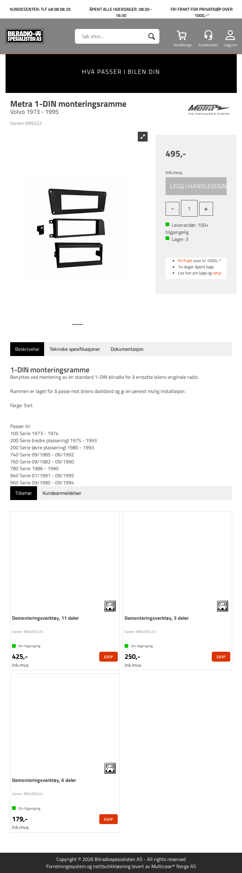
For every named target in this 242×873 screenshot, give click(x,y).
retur (217, 273)
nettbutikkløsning (111, 866)
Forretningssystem (66, 866)
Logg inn (230, 44)
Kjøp (196, 186)
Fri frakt (185, 260)
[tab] (27, 349)
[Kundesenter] (208, 35)
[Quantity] (189, 208)
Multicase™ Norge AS (173, 866)
